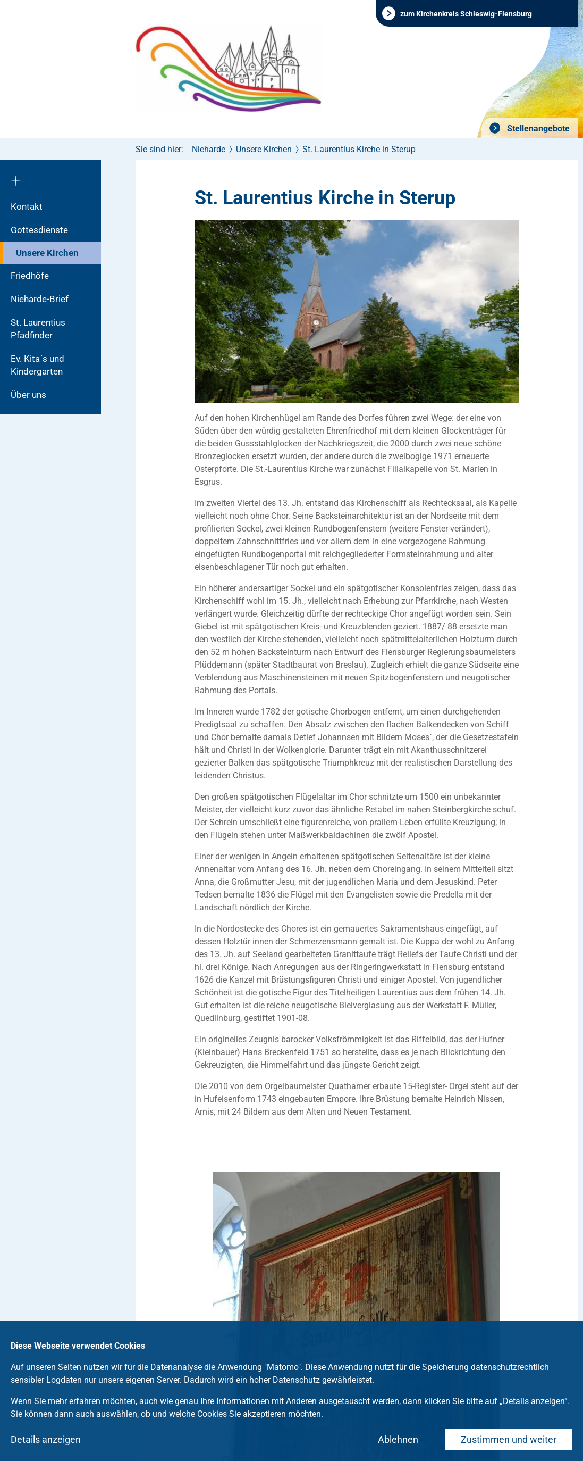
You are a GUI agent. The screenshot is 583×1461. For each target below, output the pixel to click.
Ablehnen (398, 1439)
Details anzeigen (46, 1439)
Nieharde (208, 149)
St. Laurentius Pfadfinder (38, 329)
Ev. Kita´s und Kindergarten (37, 365)
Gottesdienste (39, 230)
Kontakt (27, 206)
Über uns (28, 394)
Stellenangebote (537, 128)
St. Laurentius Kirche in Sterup (359, 149)
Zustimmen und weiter (508, 1439)
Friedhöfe (30, 275)
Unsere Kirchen (47, 252)
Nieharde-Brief (40, 299)
